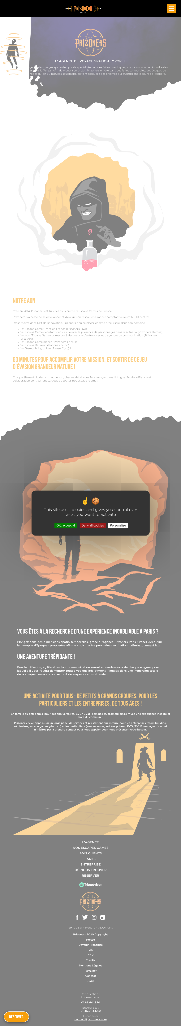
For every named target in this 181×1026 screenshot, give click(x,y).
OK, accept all (65, 525)
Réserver (16, 1017)
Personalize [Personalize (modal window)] (118, 525)
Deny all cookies (93, 525)
